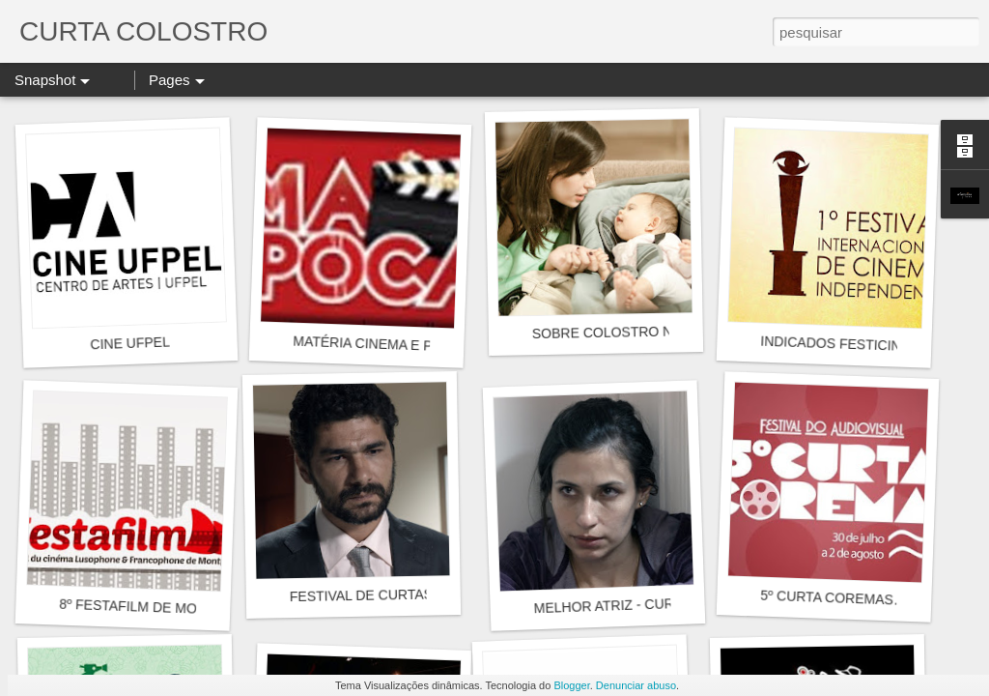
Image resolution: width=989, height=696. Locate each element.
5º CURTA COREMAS (826, 598)
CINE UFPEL (130, 343)
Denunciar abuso (636, 685)
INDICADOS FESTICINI (832, 344)
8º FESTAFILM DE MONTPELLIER (164, 608)
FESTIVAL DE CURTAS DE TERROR (403, 594)
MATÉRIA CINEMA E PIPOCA (383, 345)
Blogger (571, 685)
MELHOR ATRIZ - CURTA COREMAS (647, 604)
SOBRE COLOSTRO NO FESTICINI (642, 331)
